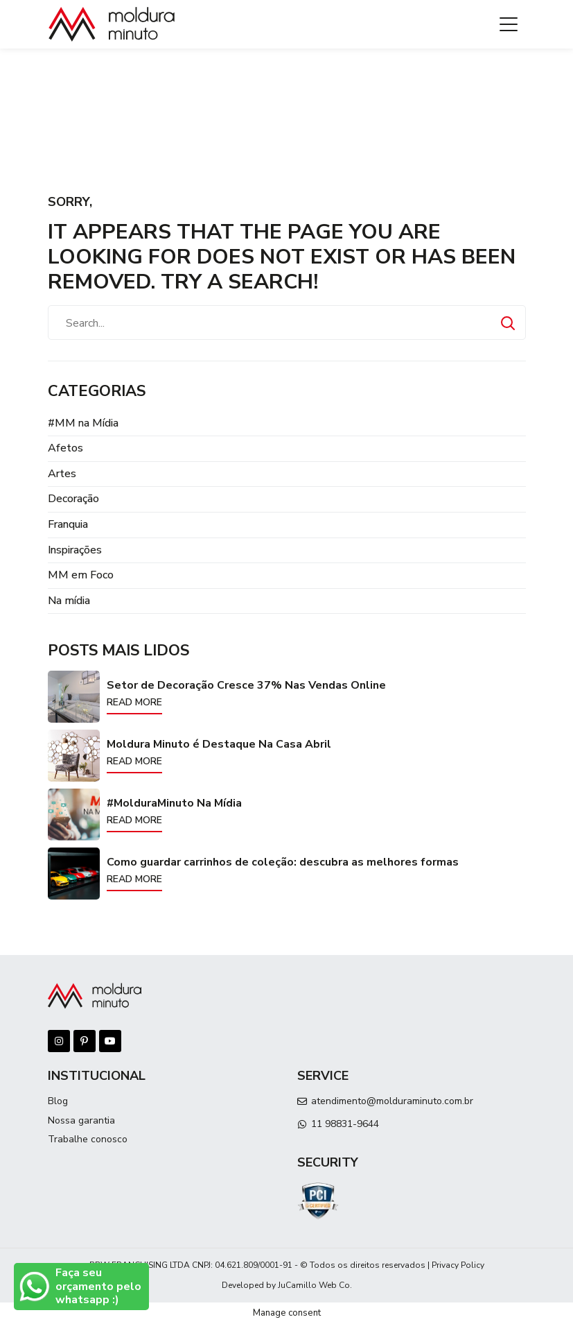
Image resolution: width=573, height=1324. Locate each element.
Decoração (73, 498)
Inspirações (75, 550)
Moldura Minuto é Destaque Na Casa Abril (219, 744)
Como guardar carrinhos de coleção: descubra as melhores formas (283, 862)
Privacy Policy (458, 1265)
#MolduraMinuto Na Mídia (174, 803)
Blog (58, 1101)
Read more (134, 702)
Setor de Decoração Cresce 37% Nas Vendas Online (246, 685)
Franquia (68, 524)
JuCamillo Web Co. (315, 1285)
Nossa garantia (81, 1120)
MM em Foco (81, 575)
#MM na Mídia (83, 423)
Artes (62, 473)
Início (59, 76)
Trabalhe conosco (87, 1139)
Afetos (65, 448)
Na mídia (69, 600)
